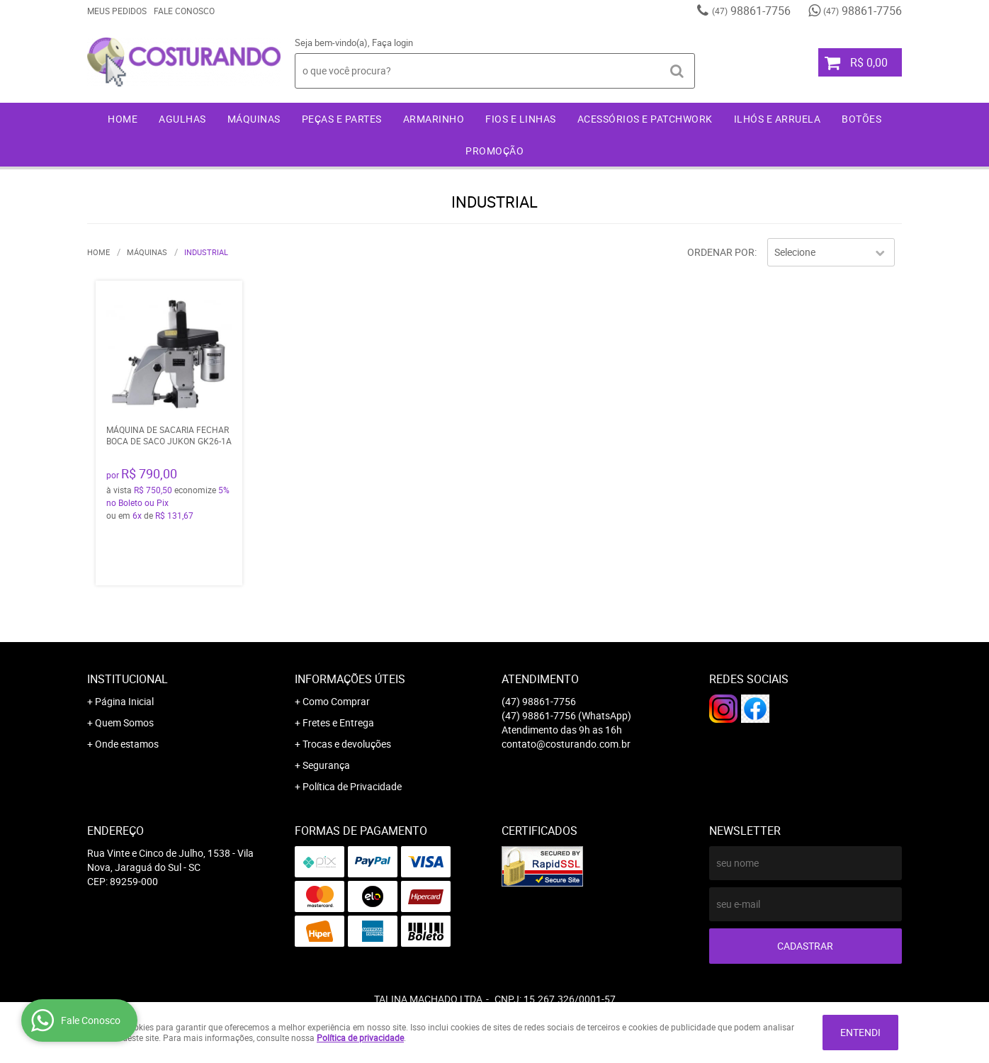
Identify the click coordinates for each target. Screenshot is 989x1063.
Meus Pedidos (117, 10)
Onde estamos (127, 743)
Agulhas (182, 118)
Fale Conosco (184, 10)
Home (122, 118)
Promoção (494, 150)
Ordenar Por (721, 252)
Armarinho (434, 118)
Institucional (127, 679)
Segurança (326, 765)
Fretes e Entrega (338, 722)
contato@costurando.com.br (566, 743)
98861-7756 (751, 10)
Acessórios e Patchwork (645, 118)
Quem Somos (124, 722)
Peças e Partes (342, 118)
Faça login (392, 42)
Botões (861, 118)
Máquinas (254, 118)
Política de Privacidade (352, 786)
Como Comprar (336, 701)
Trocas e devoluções (347, 743)
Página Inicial (124, 701)
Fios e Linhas (520, 118)
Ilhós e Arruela (777, 118)
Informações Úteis (350, 679)
